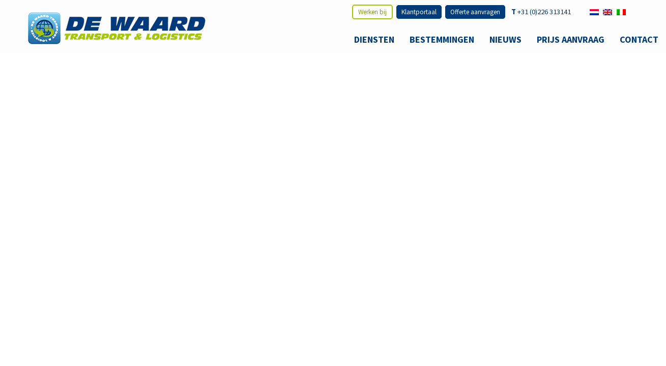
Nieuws (505, 39)
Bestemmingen (442, 39)
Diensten (374, 39)
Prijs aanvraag (570, 39)
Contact (639, 39)
